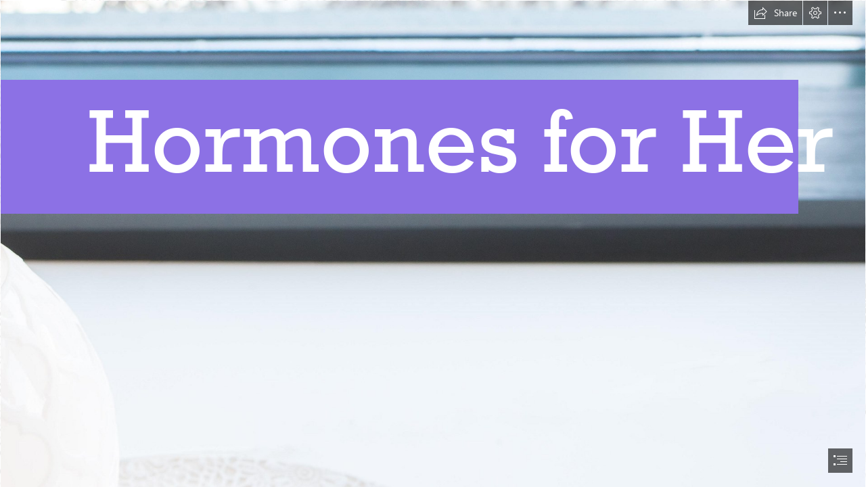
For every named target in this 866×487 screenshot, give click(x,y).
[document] (433, 243)
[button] (775, 13)
